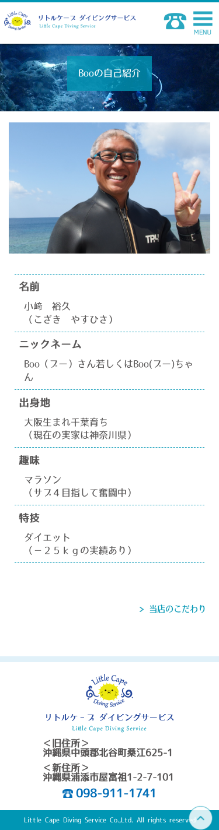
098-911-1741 (116, 793)
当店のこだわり (177, 609)
